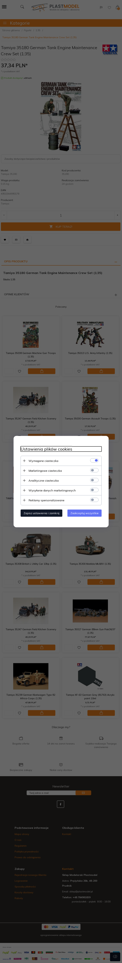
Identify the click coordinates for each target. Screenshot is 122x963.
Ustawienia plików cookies (46, 448)
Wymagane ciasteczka (43, 460)
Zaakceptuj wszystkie (84, 513)
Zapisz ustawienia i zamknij (41, 513)
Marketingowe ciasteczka (45, 470)
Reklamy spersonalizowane (46, 500)
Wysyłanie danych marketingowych (52, 490)
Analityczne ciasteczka (44, 480)
